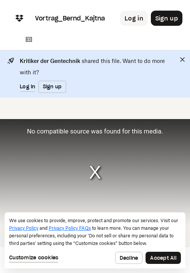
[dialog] (95, 240)
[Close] (182, 59)
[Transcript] (29, 39)
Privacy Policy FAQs (70, 228)
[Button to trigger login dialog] (134, 18)
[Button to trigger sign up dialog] (166, 18)
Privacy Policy (23, 228)
